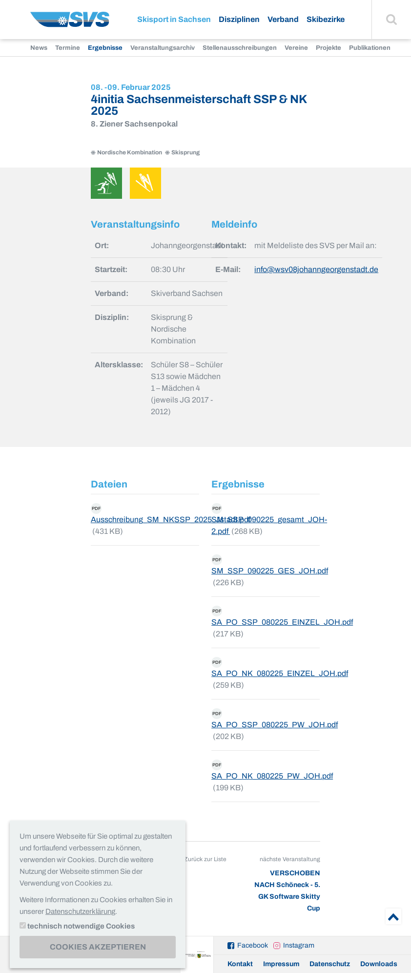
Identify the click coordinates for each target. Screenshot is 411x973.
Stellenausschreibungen (240, 47)
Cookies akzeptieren (98, 947)
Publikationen (369, 47)
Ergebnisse (105, 47)
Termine (67, 47)
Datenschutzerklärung (80, 911)
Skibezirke (326, 19)
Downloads (378, 964)
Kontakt (240, 964)
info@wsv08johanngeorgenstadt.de (316, 269)
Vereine (296, 47)
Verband (283, 19)
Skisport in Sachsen (174, 19)
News (38, 47)
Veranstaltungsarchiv (162, 47)
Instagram (298, 945)
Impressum (281, 964)
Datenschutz (329, 964)
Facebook (252, 945)
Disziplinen (239, 19)
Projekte (328, 47)
